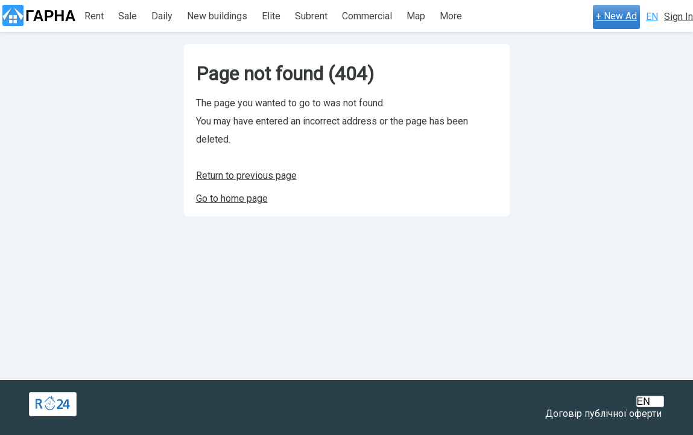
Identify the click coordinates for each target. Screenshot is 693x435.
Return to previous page (246, 175)
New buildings (217, 16)
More (451, 16)
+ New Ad (616, 16)
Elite (271, 16)
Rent (94, 16)
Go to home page (232, 198)
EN (652, 16)
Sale (127, 16)
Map (416, 16)
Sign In (678, 16)
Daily (161, 16)
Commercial (367, 16)
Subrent (311, 16)
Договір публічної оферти (603, 413)
